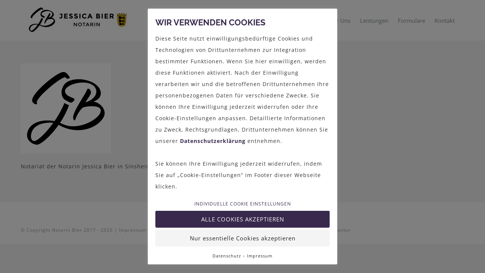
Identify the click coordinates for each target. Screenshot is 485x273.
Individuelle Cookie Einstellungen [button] (242, 204)
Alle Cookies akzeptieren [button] (242, 219)
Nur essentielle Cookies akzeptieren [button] (243, 238)
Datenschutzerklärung (213, 140)
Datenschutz (227, 256)
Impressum (259, 256)
